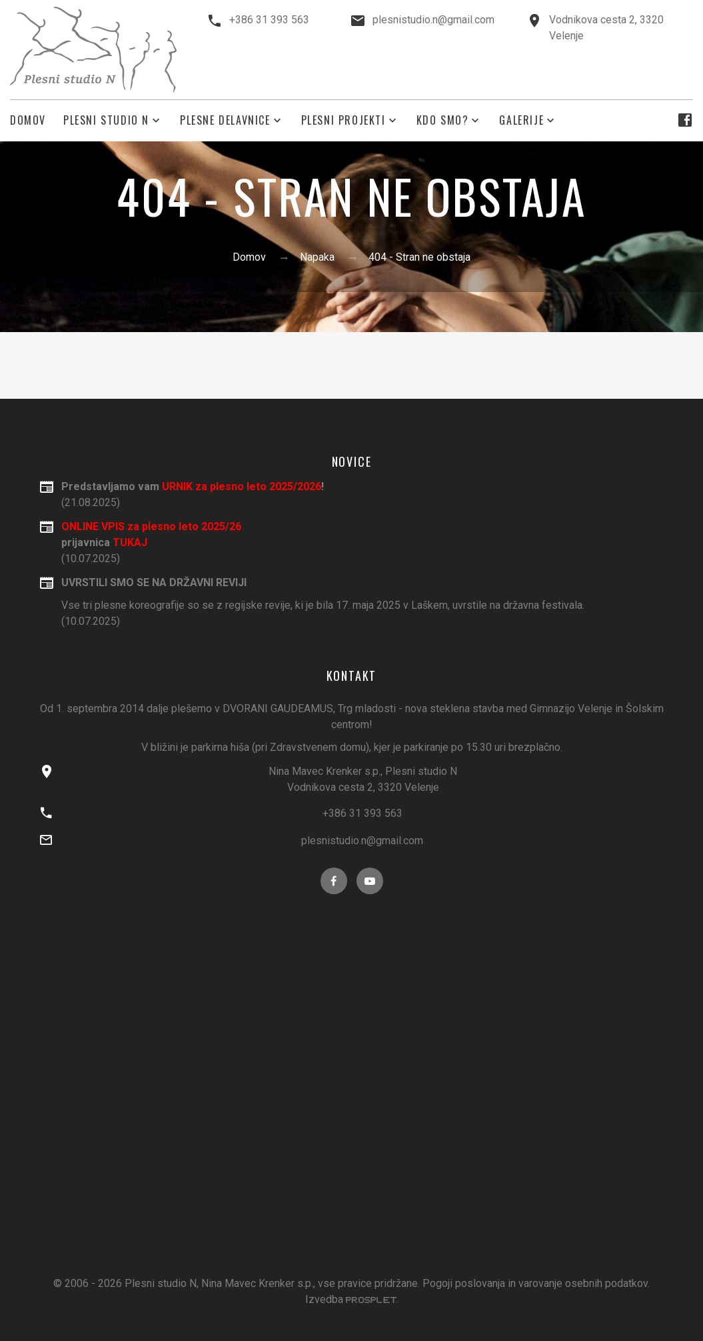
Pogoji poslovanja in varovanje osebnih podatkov (535, 1283)
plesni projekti (343, 120)
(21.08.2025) (363, 494)
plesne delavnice (225, 120)
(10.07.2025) (363, 601)
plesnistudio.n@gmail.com (433, 19)
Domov (28, 120)
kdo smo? (442, 120)
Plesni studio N (106, 120)
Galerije (521, 120)
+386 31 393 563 (269, 19)
